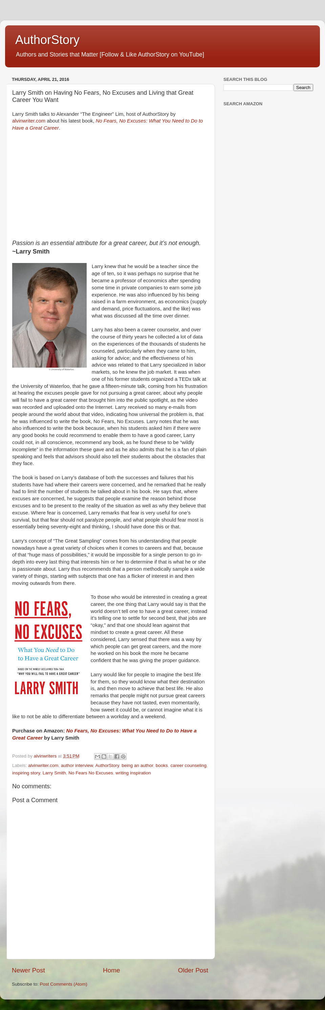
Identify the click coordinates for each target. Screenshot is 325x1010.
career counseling (188, 765)
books (162, 765)
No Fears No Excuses (90, 772)
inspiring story (26, 772)
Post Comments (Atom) (63, 984)
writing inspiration (133, 772)
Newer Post (28, 970)
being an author (137, 765)
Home (111, 970)
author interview (77, 765)
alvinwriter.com (28, 121)
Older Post (193, 970)
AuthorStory (47, 40)
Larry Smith (54, 772)
